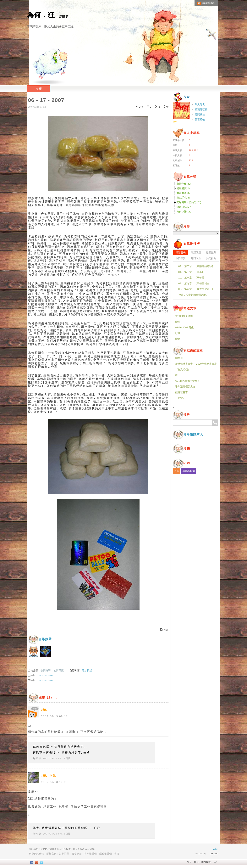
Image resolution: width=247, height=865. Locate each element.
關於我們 (52, 853)
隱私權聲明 (105, 853)
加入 (196, 862)
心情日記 (59, 670)
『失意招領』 (182, 369)
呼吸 (177, 333)
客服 (116, 853)
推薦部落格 (201, 109)
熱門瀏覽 (181, 258)
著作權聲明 (90, 853)
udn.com (214, 853)
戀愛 (177, 321)
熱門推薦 (211, 258)
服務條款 (77, 853)
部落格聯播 (188, 470)
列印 (165, 629)
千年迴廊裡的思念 (185, 386)
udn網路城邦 (209, 2)
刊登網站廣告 (36, 853)
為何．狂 (41, 15)
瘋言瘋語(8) (183, 193)
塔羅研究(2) (183, 188)
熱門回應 (196, 258)
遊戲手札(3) (183, 197)
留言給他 (200, 119)
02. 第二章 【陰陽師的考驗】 (196, 266)
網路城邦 (206, 862)
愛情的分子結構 (184, 316)
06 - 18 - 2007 (46, 675)
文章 (39, 89)
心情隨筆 (46, 670)
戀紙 (177, 338)
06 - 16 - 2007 (46, 680)
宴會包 (179, 358)
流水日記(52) (184, 206)
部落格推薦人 (193, 434)
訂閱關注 (200, 114)
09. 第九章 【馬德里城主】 (195, 283)
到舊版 (64, 16)
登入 (189, 862)
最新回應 (196, 252)
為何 (35, 758)
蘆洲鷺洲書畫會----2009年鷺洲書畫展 (196, 363)
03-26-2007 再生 (184, 327)
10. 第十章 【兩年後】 (192, 277)
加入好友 (200, 104)
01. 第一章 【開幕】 (191, 272)
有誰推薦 (45, 639)
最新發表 (181, 252)
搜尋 (215, 422)
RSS (176, 470)
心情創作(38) (184, 183)
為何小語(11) (184, 211)
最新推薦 (211, 252)
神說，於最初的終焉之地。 (193, 294)
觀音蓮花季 (181, 392)
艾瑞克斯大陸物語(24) (189, 202)
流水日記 (87, 670)
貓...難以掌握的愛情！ (187, 380)
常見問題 (64, 853)
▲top (215, 849)
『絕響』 (180, 397)
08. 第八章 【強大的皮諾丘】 (196, 289)
